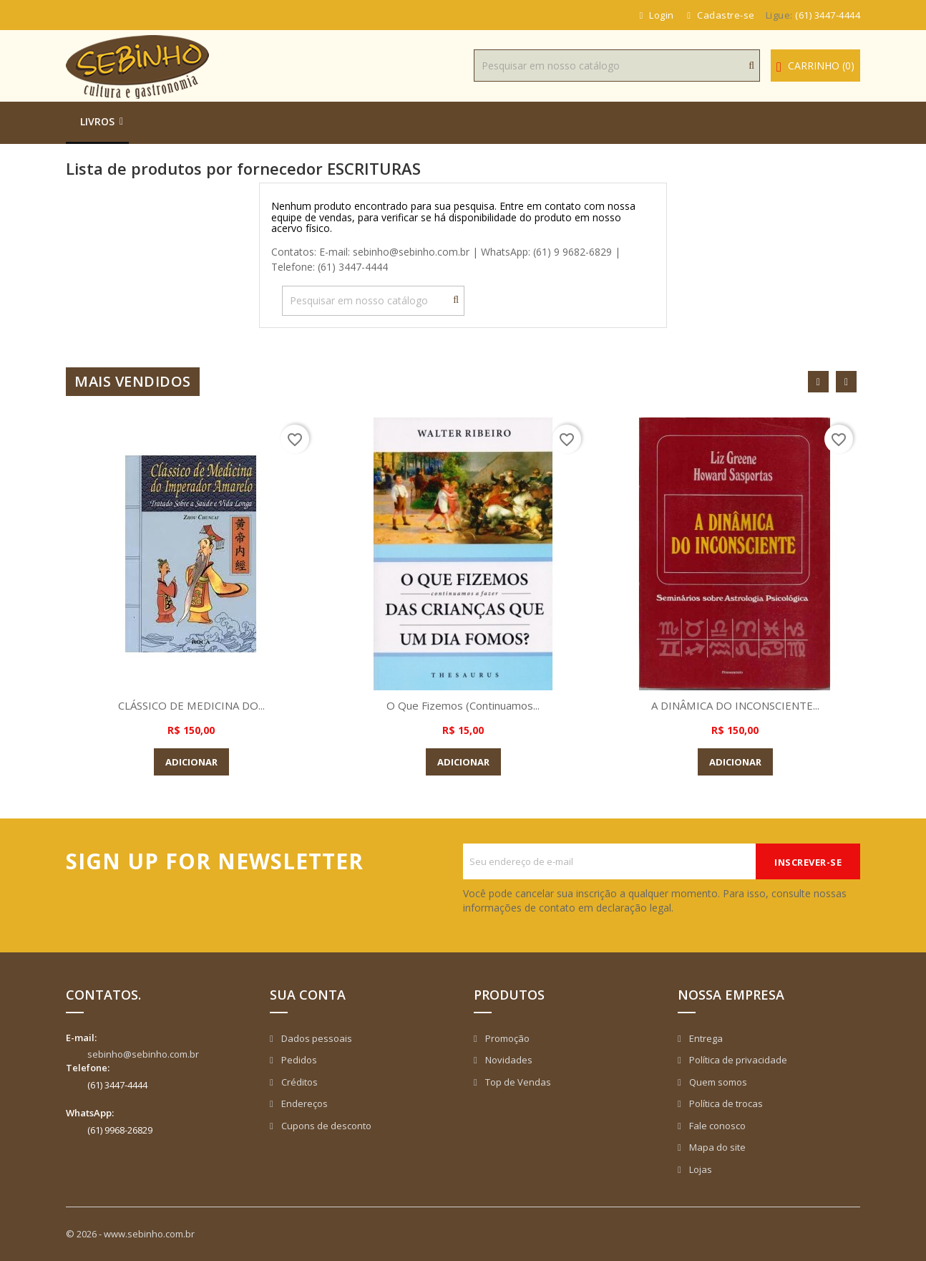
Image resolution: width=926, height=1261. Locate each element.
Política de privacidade (737, 1059)
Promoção (506, 1038)
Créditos (298, 1082)
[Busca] (617, 65)
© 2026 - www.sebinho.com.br (130, 1233)
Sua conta (308, 994)
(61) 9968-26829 (119, 1130)
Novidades (507, 1059)
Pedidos (298, 1059)
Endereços (303, 1103)
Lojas (699, 1169)
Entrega (705, 1038)
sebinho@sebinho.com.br (143, 1054)
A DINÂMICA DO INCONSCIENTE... (735, 705)
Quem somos (717, 1082)
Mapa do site (716, 1147)
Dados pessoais (315, 1038)
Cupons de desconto (325, 1125)
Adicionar (191, 761)
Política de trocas (725, 1103)
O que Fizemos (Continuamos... (463, 705)
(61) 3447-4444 (827, 15)
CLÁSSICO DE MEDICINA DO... (191, 705)
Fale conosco (716, 1125)
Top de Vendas (517, 1082)
